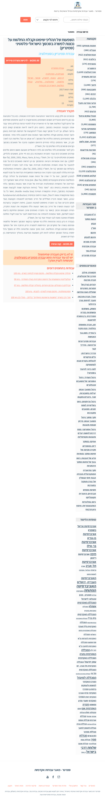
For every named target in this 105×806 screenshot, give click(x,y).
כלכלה (93, 100)
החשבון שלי (73, 787)
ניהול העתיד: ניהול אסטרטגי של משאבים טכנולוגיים (86, 382)
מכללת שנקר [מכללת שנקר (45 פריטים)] (83, 745)
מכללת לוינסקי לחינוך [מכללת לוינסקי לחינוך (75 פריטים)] (87, 729)
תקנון (10, 787)
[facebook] (53, 778)
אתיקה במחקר (89, 442)
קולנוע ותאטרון (89, 177)
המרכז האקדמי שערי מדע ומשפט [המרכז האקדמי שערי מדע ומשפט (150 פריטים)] (87, 702)
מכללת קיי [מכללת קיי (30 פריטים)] (92, 745)
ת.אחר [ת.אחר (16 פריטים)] (83, 754)
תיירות (93, 190)
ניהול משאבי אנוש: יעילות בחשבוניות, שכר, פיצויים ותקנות (86, 394)
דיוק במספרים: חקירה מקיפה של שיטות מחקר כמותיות (86, 451)
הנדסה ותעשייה (89, 78)
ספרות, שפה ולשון (87, 143)
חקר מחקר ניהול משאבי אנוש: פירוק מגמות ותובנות (87, 422)
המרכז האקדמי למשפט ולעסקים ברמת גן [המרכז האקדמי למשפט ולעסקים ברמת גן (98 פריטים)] (88, 687)
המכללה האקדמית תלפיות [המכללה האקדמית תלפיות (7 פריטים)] (83, 675)
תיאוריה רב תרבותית (47, 86)
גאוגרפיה (92, 65)
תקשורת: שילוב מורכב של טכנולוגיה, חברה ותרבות (86, 277)
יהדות (93, 95)
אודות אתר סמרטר (59, 787)
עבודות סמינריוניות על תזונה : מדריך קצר (87, 346)
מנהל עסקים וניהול (87, 117)
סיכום (93, 234)
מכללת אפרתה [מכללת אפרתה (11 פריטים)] (91, 726)
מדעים (93, 112)
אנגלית (92, 51)
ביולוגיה (92, 60)
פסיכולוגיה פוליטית (45, 83)
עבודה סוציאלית (88, 159)
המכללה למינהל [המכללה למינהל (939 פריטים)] (86, 679)
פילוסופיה (91, 168)
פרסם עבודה (79, 32)
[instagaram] (58, 778)
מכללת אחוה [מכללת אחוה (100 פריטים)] (84, 721)
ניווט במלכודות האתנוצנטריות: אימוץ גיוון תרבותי (86, 507)
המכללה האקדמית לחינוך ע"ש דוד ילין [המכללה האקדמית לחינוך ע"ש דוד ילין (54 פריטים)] (87, 647)
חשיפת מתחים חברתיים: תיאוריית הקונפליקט (87, 495)
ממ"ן (93, 229)
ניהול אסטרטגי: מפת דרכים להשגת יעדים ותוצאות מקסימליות (86, 434)
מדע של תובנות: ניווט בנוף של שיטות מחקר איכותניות (86, 463)
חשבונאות (91, 90)
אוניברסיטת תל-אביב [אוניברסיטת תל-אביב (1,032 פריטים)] (89, 565)
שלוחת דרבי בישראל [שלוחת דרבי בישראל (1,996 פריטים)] (88, 751)
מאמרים (92, 787)
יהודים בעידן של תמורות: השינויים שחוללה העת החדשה (86, 290)
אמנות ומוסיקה (89, 47)
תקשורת (92, 195)
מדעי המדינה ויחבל (87, 104)
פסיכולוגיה (50, 75)
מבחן (93, 225)
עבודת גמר (91, 252)
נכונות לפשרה (49, 79)
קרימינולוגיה (90, 181)
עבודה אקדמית (89, 247)
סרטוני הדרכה (31, 787)
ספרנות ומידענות (88, 151)
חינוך (93, 86)
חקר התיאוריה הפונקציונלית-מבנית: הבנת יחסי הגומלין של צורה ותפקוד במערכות (86, 479)
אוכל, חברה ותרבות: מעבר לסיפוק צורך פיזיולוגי (87, 302)
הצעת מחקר (90, 220)
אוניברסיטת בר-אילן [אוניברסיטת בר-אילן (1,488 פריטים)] (89, 545)
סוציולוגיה (60, 75)
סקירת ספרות (89, 243)
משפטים (92, 125)
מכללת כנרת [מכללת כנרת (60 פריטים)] (82, 725)
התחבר (63, 32)
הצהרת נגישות (44, 787)
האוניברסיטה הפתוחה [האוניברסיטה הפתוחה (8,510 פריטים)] (86, 589)
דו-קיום (61, 79)
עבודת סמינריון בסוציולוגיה (29, 259)
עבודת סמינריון (57, 69)
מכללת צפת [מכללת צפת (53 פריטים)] (85, 741)
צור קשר (83, 787)
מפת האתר (19, 787)
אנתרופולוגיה (90, 56)
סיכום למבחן (90, 238)
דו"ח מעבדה (90, 216)
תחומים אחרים (89, 186)
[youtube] (47, 778)
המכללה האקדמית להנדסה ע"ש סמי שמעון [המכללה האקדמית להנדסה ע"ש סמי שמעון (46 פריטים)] (87, 639)
